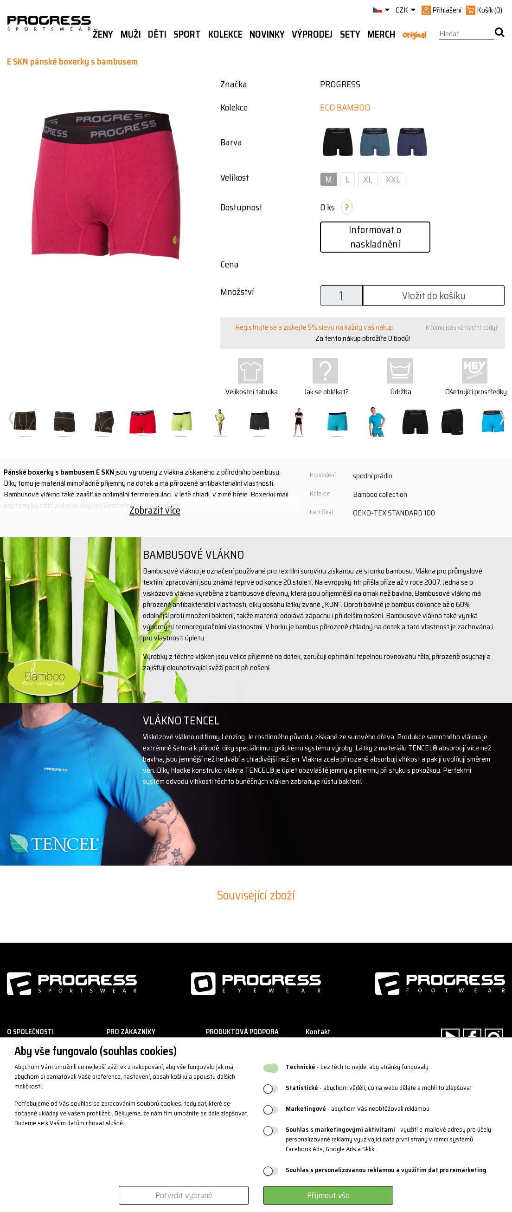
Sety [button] (350, 34)
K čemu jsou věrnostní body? (462, 327)
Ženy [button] (103, 34)
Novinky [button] (267, 34)
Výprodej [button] (312, 34)
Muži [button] (131, 34)
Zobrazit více (154, 510)
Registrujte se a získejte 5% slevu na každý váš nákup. (315, 327)
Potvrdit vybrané (183, 1195)
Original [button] (414, 35)
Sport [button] (187, 34)
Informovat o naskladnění (375, 237)
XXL (393, 179)
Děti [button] (157, 34)
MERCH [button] (381, 34)
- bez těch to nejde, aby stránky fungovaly (357, 1067)
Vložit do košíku (434, 295)
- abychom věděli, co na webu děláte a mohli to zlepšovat (379, 1088)
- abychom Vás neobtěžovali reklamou (357, 1109)
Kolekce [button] (225, 34)
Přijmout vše (328, 1195)
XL (367, 179)
